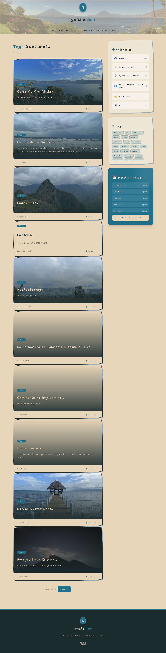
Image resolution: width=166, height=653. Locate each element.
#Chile (116, 137)
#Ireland (134, 146)
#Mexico (134, 137)
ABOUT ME (64, 30)
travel (21, 226)
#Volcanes (136, 142)
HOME (52, 30)
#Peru (116, 151)
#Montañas (117, 156)
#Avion (138, 156)
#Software (117, 142)
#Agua (124, 137)
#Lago (143, 146)
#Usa (128, 132)
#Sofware (135, 151)
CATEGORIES (101, 30)
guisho (83, 628)
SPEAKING (87, 30)
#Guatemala (118, 132)
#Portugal (128, 156)
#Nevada (125, 151)
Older (64, 589)
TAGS (114, 30)
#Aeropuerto (138, 132)
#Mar (127, 142)
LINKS (76, 30)
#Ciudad (124, 146)
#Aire (116, 146)
